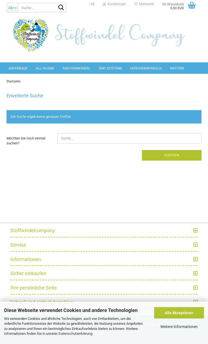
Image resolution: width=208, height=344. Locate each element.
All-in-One (45, 68)
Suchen (171, 155)
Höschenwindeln (146, 68)
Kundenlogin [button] (114, 4)
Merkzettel (144, 4)
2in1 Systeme (110, 68)
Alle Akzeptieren (179, 313)
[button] (92, 4)
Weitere (177, 68)
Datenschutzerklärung (75, 334)
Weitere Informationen (179, 326)
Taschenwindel (76, 68)
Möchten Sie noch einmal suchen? (25, 140)
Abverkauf (18, 68)
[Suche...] (12, 7)
